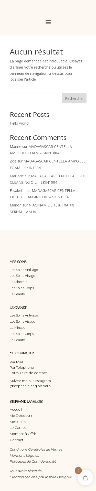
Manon (16, 205)
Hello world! (19, 123)
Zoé (13, 161)
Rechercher (74, 98)
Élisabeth (17, 190)
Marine (15, 146)
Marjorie (17, 175)
